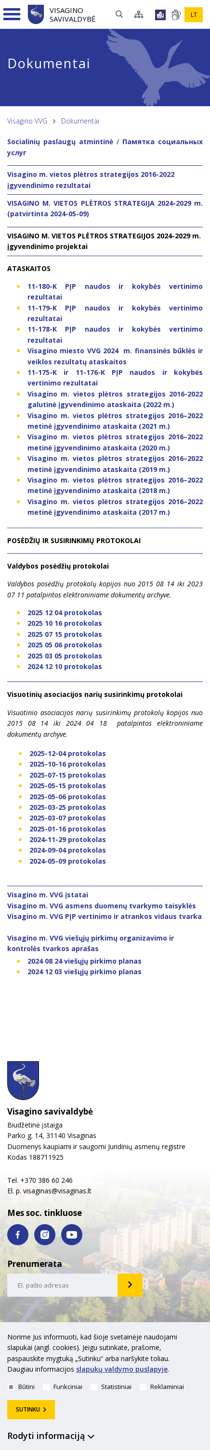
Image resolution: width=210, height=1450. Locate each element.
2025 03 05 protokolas (64, 655)
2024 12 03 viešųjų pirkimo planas (84, 971)
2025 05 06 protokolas (64, 644)
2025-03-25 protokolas (67, 807)
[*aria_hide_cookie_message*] (200, 1339)
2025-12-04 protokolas (67, 753)
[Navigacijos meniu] (12, 14)
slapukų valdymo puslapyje (122, 1369)
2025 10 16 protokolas (64, 623)
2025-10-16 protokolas (67, 763)
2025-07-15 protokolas (67, 775)
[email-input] (62, 1285)
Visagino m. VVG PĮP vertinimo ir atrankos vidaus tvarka (104, 916)
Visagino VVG (27, 120)
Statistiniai (111, 1386)
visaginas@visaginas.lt (57, 1190)
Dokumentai (80, 120)
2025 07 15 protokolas (64, 634)
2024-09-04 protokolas (67, 850)
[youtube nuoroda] (71, 1234)
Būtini (21, 1386)
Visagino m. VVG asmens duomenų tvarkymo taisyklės (101, 905)
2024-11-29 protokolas (67, 839)
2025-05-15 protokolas (67, 785)
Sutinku (28, 1409)
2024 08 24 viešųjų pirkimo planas (84, 961)
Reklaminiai (162, 1386)
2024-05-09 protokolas (67, 861)
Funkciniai (62, 1386)
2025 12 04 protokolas (64, 612)
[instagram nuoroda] (44, 1234)
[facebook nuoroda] (17, 1234)
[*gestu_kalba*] (176, 15)
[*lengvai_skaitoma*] (160, 15)
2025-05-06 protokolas (67, 796)
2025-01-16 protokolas (67, 828)
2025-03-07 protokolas (67, 817)
